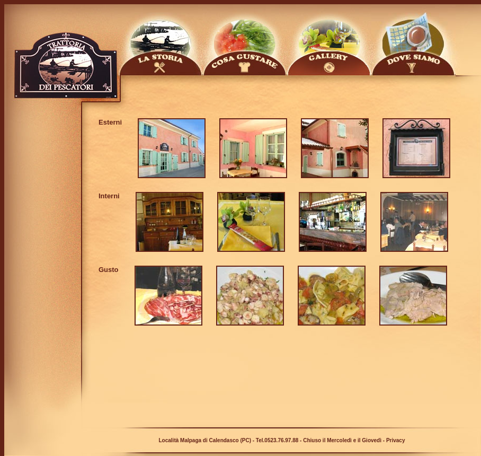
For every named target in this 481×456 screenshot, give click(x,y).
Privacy (395, 440)
